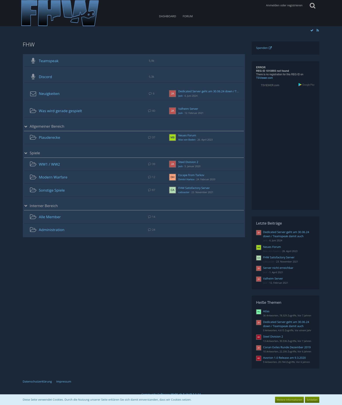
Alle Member (50, 216)
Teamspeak (49, 60)
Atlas (266, 311)
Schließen (312, 399)
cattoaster (184, 192)
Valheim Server (188, 109)
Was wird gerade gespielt (60, 110)
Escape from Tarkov (191, 175)
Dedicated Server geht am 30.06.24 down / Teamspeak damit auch (222, 91)
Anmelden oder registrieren (284, 5)
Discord (45, 76)
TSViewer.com (264, 78)
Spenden (262, 48)
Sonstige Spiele (52, 190)
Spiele (35, 153)
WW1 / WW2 (49, 164)
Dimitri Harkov (186, 179)
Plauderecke (49, 137)
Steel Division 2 (188, 162)
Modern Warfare (53, 177)
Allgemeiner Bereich (47, 126)
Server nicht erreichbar (278, 268)
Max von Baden (186, 139)
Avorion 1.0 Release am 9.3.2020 (284, 358)
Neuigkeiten (49, 93)
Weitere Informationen (289, 399)
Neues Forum (187, 135)
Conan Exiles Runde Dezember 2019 (287, 347)
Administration (51, 229)
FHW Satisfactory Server (194, 188)
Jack (180, 95)
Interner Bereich (44, 205)
